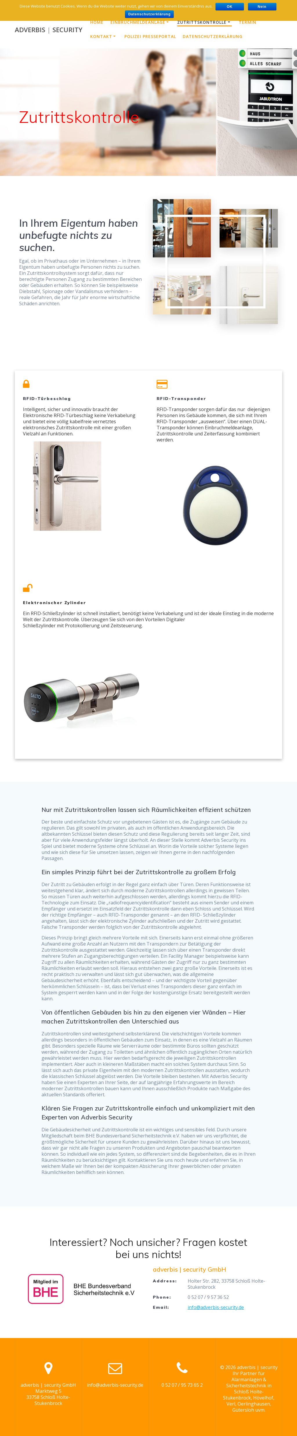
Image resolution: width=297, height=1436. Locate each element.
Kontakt (101, 36)
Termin (247, 22)
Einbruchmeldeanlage (138, 22)
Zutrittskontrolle (202, 22)
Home (97, 22)
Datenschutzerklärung (212, 36)
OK (230, 7)
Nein (262, 7)
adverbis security (48, 30)
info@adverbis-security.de (216, 1307)
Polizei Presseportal (150, 36)
